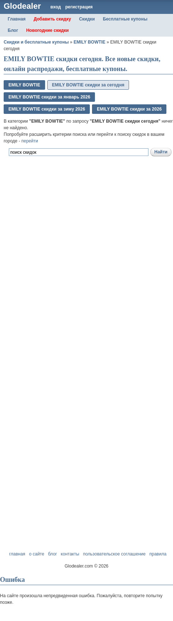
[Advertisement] (84, 270)
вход (55, 7)
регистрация (79, 7)
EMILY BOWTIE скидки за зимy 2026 (46, 109)
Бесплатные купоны (125, 19)
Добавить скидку (52, 19)
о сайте (36, 554)
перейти (29, 141)
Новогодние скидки (47, 30)
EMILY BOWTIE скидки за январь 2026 (49, 97)
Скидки (87, 19)
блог (52, 554)
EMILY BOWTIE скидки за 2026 (129, 109)
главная (17, 554)
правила (157, 554)
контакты (70, 554)
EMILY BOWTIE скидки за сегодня (88, 85)
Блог (13, 30)
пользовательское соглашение (114, 554)
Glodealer (22, 6)
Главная (17, 19)
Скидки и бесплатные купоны (36, 42)
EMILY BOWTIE (90, 42)
